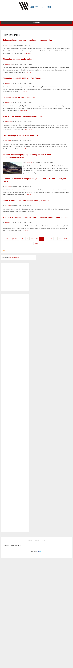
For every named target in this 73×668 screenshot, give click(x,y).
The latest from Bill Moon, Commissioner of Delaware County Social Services (35, 217)
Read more (27, 53)
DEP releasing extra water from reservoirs (20, 135)
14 (23, 239)
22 (60, 239)
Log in (11, 257)
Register (16, 257)
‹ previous (14, 239)
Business (36, 541)
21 (55, 239)
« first (6, 239)
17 (37, 239)
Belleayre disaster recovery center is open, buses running (27, 40)
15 (27, 239)
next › (65, 239)
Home (3, 28)
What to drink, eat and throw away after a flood (22, 116)
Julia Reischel (8, 64)
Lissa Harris (8, 45)
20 (51, 239)
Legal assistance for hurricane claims (19, 97)
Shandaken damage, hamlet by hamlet (19, 59)
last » (36, 243)
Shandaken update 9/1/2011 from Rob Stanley (22, 78)
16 (32, 239)
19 (46, 239)
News (43, 541)
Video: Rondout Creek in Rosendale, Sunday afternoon (26, 200)
